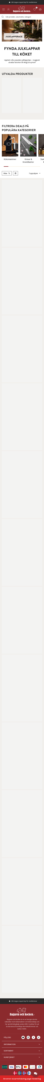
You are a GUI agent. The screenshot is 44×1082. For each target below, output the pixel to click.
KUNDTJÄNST (22, 1057)
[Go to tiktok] (38, 1037)
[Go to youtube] (23, 1037)
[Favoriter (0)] (35, 9)
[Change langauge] (15, 1073)
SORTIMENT (22, 1051)
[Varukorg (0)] (40, 9)
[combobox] (22, 17)
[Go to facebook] (33, 1037)
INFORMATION (22, 1044)
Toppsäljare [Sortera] (35, 173)
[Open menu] (3, 9)
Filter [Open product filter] (6, 173)
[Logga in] (8, 9)
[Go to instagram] (28, 1037)
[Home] (22, 9)
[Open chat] (35, 1073)
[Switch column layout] (15, 173)
